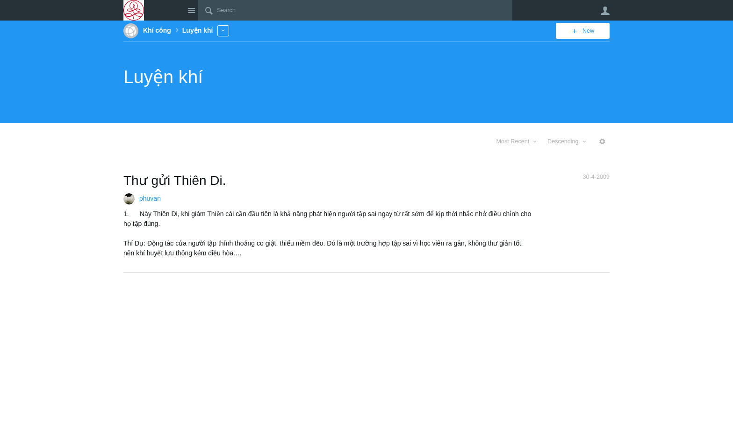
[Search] (355, 10)
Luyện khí (163, 77)
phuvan (150, 198)
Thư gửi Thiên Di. (174, 180)
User (605, 10)
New (588, 31)
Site (191, 10)
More (223, 30)
